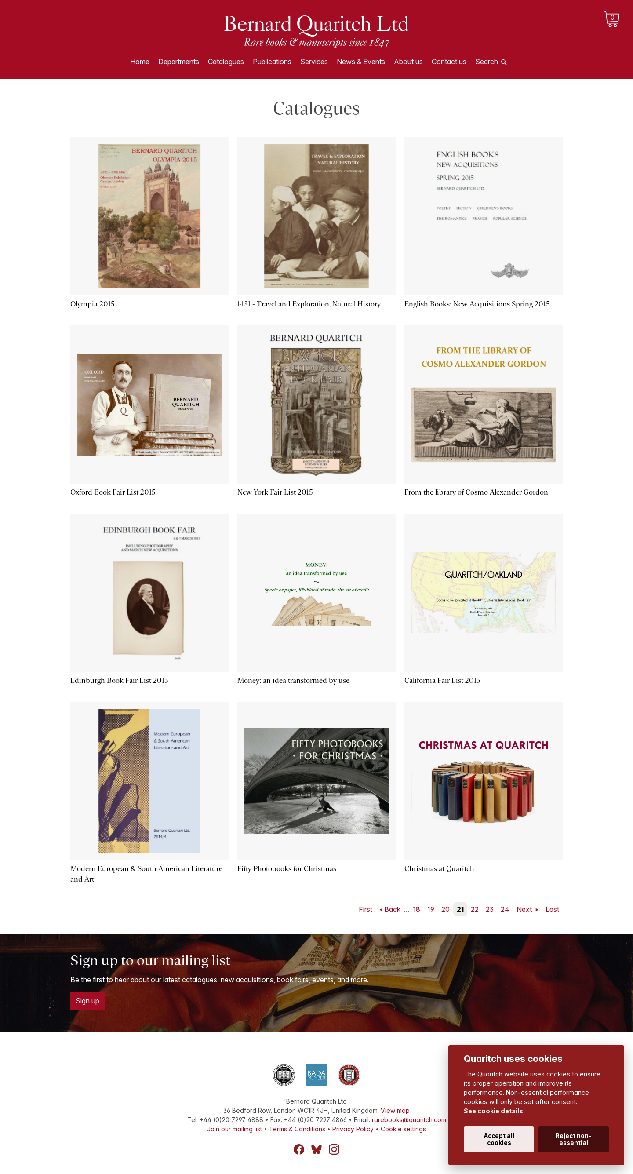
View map (395, 1110)
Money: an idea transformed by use (293, 680)
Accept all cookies (499, 1139)
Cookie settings (403, 1129)
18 (416, 909)
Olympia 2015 (92, 304)
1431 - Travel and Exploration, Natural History (309, 304)
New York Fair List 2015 (275, 492)
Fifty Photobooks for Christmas (286, 868)
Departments (178, 61)
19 (430, 909)
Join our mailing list (234, 1129)
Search (486, 61)
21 (460, 909)
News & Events (361, 61)
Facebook (299, 1149)
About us (408, 61)
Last (552, 909)
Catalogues (226, 61)
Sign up (87, 1000)
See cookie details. (494, 1111)
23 (490, 909)
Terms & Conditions (297, 1129)
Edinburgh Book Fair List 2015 (119, 680)
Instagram (334, 1149)
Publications (272, 61)
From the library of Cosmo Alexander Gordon (476, 492)
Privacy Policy (353, 1129)
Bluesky (316, 1149)
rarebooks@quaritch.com (409, 1119)
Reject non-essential (574, 1139)
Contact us (449, 61)
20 (445, 909)
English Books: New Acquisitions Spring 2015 (477, 304)
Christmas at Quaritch (439, 868)
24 (505, 909)
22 (475, 909)
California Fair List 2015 (442, 680)
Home (139, 61)
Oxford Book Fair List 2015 (113, 492)
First (365, 909)
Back (392, 909)
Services (314, 61)
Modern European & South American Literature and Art (146, 873)
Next (525, 909)
